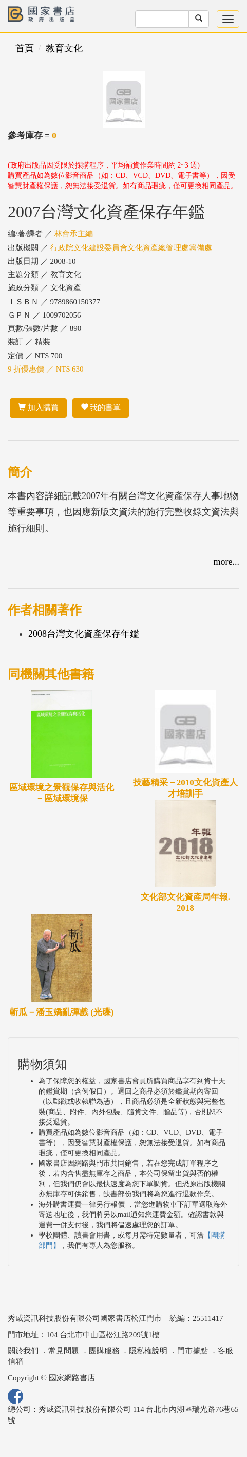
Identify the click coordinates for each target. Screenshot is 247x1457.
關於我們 (23, 1351)
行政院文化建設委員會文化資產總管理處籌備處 (131, 248)
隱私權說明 (148, 1351)
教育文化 (64, 48)
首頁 (24, 48)
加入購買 (38, 407)
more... (226, 562)
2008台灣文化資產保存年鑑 (83, 634)
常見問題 (63, 1351)
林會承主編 (73, 234)
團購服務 (104, 1351)
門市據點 (192, 1351)
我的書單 (101, 407)
